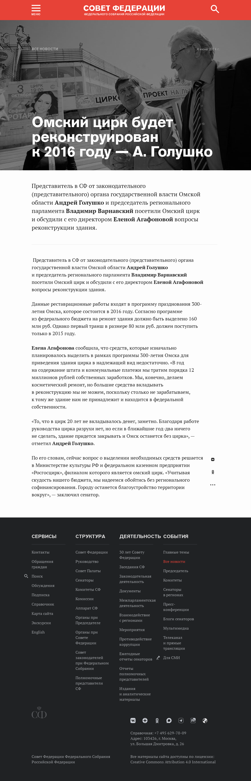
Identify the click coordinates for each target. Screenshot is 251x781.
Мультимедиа (176, 628)
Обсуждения (43, 585)
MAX (169, 720)
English (38, 632)
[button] (36, 10)
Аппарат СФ (86, 608)
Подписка (41, 594)
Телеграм (181, 720)
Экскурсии (41, 622)
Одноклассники (213, 472)
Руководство (87, 561)
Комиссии (84, 598)
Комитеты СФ (88, 589)
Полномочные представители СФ (89, 683)
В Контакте (212, 459)
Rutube (193, 720)
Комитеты (172, 580)
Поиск (37, 576)
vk (133, 720)
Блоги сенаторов (178, 618)
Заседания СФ (132, 566)
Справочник (43, 604)
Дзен (145, 720)
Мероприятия (132, 629)
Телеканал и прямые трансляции (174, 643)
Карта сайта (42, 613)
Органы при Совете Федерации (86, 637)
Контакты (41, 552)
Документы (130, 590)
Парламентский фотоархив (204, 720)
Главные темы (176, 552)
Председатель (175, 570)
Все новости (45, 49)
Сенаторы (84, 580)
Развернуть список (212, 485)
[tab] (213, 474)
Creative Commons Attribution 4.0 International (173, 761)
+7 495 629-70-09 (170, 732)
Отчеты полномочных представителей (134, 674)
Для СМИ (171, 657)
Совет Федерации (91, 552)
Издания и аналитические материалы (135, 694)
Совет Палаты (88, 570)
